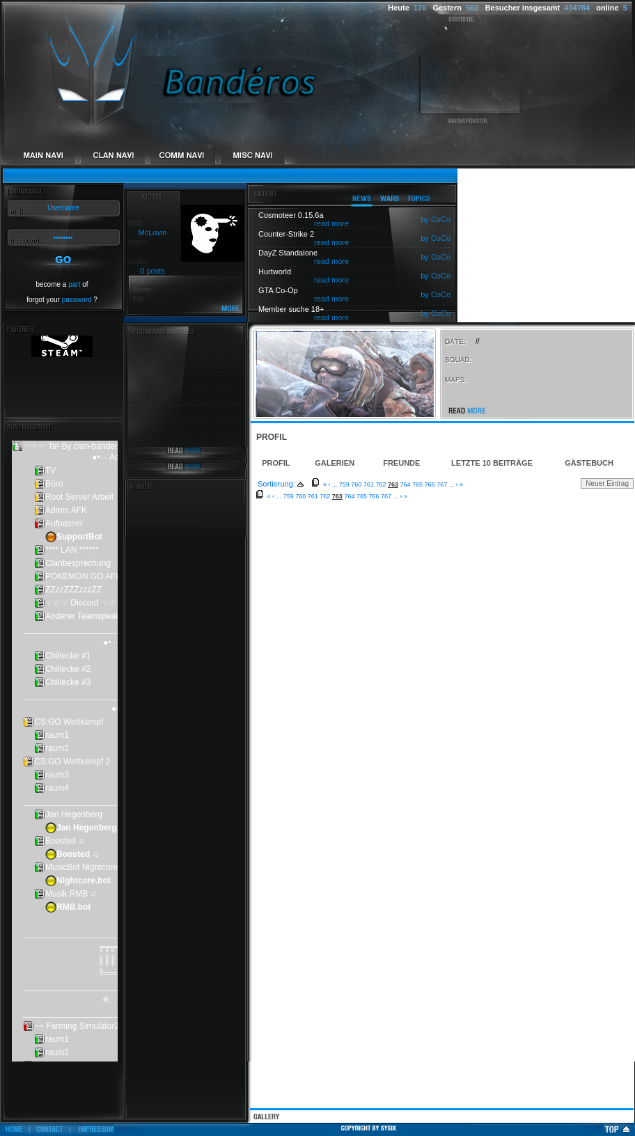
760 (356, 484)
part (74, 284)
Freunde (401, 463)
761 (368, 484)
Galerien (334, 463)
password (77, 299)
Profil (276, 463)
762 (380, 484)
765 (417, 484)
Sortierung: (276, 484)
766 (430, 484)
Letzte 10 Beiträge (492, 463)
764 (405, 484)
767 (442, 484)
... (335, 484)
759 (344, 484)
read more (331, 223)
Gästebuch (589, 463)
